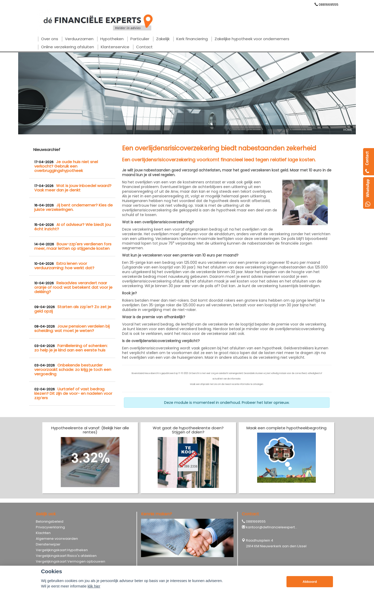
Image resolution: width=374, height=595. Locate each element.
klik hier (94, 586)
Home (347, 130)
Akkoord (310, 582)
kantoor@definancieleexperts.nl (273, 527)
